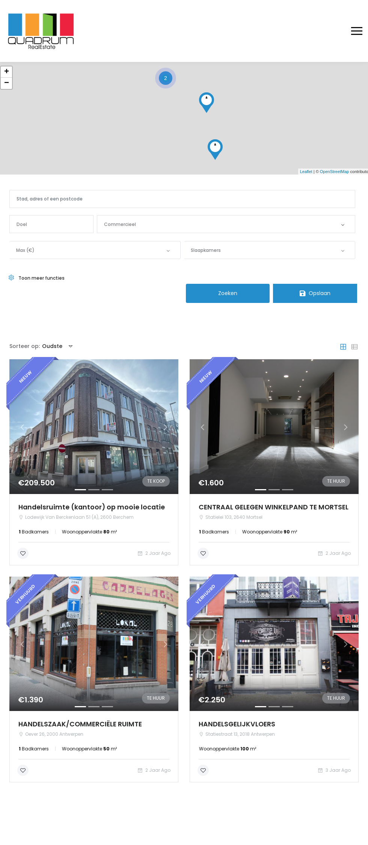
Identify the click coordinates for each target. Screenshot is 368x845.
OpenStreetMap (334, 171)
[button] (22, 427)
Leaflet (306, 171)
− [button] (6, 83)
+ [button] (6, 72)
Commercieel (120, 224)
